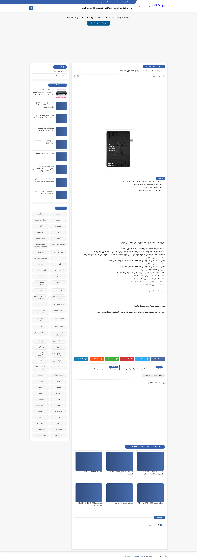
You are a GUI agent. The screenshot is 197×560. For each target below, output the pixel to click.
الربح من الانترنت (126, 8)
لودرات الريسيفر (40, 347)
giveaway (58, 411)
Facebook (40, 399)
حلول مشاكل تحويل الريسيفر (40, 298)
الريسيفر (40, 252)
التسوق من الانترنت (58, 244)
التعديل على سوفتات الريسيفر (40, 245)
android (58, 393)
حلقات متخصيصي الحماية (58, 298)
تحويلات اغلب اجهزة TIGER (45, 154)
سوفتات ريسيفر (58, 319)
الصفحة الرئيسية (127, 2)
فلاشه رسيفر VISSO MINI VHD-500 (149, 191)
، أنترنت (58, 214)
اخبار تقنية (108, 8)
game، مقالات (40, 405)
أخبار (58, 232)
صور (40, 327)
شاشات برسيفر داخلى (40, 320)
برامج (58, 283)
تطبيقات (99, 8)
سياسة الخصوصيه (106, 2)
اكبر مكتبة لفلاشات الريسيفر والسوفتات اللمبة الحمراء (141, 182)
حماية (40, 305)
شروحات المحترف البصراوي (151, 5)
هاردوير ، (40, 381)
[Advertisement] (98, 43)
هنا (147, 291)
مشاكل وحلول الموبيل (40, 354)
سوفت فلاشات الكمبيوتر (40, 312)
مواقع (58, 381)
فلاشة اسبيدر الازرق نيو (124, 503)
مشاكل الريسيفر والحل (58, 354)
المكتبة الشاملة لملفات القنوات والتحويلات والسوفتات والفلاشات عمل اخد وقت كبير (43, 92)
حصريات (40, 291)
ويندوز (40, 387)
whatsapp (40, 423)
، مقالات (58, 220)
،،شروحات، (58, 226)
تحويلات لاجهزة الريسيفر (40, 284)
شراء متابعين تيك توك (98, 23)
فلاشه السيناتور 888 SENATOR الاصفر (148, 185)
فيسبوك (40, 341)
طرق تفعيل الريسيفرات (58, 334)
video (59, 423)
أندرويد (58, 276)
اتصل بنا (117, 2)
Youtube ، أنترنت (40, 435)
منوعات (40, 375)
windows (85, 8)
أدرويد (59, 238)
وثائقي (58, 387)
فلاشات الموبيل (58, 341)
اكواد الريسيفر (40, 238)
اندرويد (116, 8)
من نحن (96, 2)
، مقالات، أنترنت (40, 220)
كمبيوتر (58, 347)
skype (40, 417)
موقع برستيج (59, 75)
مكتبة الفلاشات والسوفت (154, 66)
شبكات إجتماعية (58, 327)
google (40, 411)
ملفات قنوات (58, 375)
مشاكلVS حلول (58, 361)
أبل (40, 226)
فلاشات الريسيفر (40, 333)
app (40, 393)
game (59, 405)
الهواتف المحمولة (40, 258)
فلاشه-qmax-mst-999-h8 (152, 188)
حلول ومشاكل (59, 305)
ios (59, 417)
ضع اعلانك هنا (59, 71)
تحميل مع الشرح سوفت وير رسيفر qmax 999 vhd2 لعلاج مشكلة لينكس (44, 105)
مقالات (40, 361)
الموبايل (58, 258)
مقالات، (58, 367)
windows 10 (40, 429)
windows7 (58, 435)
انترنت (92, 8)
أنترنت (59, 264)
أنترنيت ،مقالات (40, 270)
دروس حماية (58, 311)
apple (59, 399)
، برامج (40, 214)
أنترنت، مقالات (59, 270)
